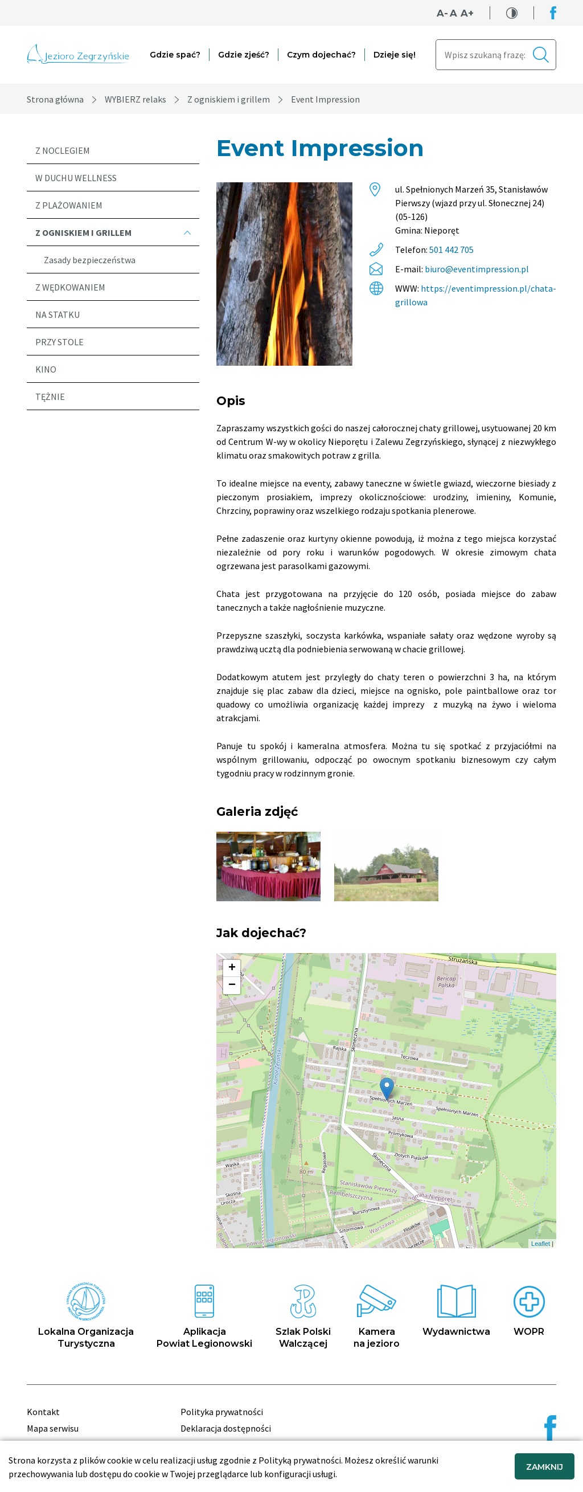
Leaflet (540, 1243)
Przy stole (59, 342)
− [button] (232, 985)
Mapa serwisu (53, 1428)
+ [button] (232, 968)
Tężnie (50, 396)
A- (442, 13)
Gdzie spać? (175, 55)
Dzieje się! (394, 55)
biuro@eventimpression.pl (477, 269)
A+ (467, 13)
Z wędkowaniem (70, 287)
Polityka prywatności (221, 1411)
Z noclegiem (62, 150)
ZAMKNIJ (544, 1467)
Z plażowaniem (68, 205)
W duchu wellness (76, 177)
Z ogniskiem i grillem (228, 99)
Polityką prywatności (299, 1460)
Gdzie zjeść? (243, 55)
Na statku (57, 314)
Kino (45, 369)
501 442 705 (451, 249)
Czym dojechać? (321, 55)
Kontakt (43, 1411)
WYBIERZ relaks (135, 99)
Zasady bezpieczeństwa (90, 259)
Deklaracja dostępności (225, 1428)
